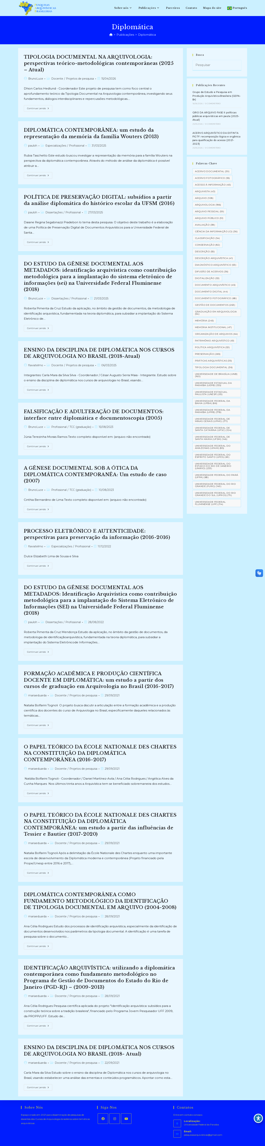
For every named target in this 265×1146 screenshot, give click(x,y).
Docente (57, 78)
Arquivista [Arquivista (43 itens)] (205, 191)
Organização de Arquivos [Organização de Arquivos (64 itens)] (216, 333)
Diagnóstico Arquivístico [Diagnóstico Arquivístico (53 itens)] (215, 264)
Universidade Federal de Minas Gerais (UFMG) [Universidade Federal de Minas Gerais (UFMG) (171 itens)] (212, 420)
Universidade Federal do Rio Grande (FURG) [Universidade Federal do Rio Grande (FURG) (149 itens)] (215, 485)
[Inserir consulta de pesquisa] (217, 65)
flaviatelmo (35, 365)
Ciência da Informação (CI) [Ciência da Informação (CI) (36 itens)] (216, 231)
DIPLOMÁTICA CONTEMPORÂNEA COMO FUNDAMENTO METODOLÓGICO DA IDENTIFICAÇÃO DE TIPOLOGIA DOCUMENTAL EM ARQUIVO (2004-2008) (100, 901)
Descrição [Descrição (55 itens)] (205, 251)
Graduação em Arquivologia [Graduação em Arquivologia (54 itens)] (216, 312)
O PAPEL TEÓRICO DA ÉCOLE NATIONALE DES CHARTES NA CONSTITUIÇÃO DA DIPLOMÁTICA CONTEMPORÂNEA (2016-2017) (100, 753)
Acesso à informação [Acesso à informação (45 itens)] (213, 184)
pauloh (32, 145)
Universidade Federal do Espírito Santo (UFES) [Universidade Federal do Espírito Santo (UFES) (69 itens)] (213, 455)
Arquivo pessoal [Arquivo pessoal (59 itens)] (209, 211)
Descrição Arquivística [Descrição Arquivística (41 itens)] (214, 258)
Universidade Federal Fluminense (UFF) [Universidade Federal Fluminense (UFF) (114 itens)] (210, 503)
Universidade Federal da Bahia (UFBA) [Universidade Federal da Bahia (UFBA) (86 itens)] (212, 402)
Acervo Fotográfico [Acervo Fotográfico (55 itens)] (212, 178)
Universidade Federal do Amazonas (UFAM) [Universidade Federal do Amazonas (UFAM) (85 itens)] (213, 446)
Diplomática (147, 34)
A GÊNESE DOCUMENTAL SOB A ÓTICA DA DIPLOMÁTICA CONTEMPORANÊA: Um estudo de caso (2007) (95, 474)
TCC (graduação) (80, 427)
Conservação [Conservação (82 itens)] (207, 244)
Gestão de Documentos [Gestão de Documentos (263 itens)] (215, 304)
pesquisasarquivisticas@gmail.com (203, 1134)
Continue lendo (39, 109)
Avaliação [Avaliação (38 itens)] (205, 224)
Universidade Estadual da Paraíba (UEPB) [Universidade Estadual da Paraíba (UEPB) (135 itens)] (213, 384)
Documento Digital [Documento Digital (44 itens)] (211, 291)
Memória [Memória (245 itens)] (204, 320)
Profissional (76, 145)
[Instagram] (114, 1118)
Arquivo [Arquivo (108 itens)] (204, 198)
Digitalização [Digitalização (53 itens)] (207, 278)
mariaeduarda (37, 695)
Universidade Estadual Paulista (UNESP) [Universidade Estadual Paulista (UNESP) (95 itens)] (211, 393)
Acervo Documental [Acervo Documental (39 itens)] (212, 171)
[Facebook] (103, 1118)
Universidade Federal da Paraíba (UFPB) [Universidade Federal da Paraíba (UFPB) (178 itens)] (212, 411)
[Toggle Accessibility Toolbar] (258, 1118)
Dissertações (54, 212)
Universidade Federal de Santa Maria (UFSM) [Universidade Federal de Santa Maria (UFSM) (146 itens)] (212, 437)
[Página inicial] (111, 34)
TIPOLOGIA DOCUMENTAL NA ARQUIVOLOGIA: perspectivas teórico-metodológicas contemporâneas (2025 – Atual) (99, 63)
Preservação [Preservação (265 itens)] (208, 353)
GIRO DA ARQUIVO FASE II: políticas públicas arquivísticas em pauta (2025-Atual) (216, 116)
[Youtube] (126, 1118)
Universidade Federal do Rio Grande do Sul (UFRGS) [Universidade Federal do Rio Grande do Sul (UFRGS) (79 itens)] (215, 494)
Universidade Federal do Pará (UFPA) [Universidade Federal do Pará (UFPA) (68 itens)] (216, 476)
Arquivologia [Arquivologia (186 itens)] (208, 204)
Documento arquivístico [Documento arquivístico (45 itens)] (215, 284)
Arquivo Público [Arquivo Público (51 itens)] (209, 218)
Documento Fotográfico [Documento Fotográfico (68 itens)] (216, 298)
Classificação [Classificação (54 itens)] (207, 238)
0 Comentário (213, 103)
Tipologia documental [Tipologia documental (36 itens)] (214, 367)
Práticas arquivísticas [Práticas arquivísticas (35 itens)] (213, 360)
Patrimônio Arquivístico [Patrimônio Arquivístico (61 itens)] (214, 340)
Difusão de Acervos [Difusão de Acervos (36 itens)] (211, 271)
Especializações (55, 145)
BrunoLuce (35, 78)
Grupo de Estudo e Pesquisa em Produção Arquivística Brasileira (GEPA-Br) (217, 96)
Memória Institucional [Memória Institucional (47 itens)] (213, 327)
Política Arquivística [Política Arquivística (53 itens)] (212, 347)
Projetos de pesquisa (80, 78)
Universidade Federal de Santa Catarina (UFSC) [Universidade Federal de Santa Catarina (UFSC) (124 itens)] (213, 428)
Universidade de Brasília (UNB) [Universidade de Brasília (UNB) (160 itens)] (216, 375)
